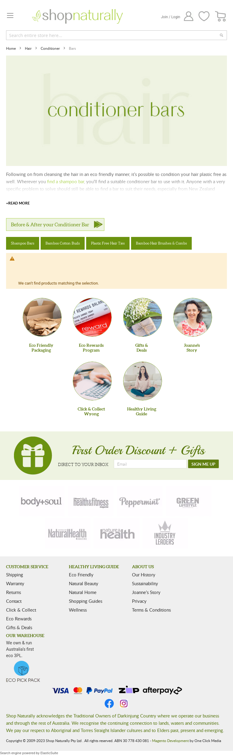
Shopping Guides (85, 601)
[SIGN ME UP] (203, 463)
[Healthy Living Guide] (142, 381)
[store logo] (77, 16)
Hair (28, 48)
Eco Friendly (81, 575)
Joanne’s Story (146, 592)
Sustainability (145, 583)
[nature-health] (116, 533)
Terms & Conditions (151, 610)
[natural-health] (67, 533)
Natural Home (82, 592)
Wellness (78, 610)
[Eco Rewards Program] (92, 317)
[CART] (220, 16)
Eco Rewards (19, 619)
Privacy (139, 601)
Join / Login (170, 17)
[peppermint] (140, 501)
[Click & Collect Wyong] (92, 381)
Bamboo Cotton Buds (63, 243)
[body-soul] (42, 501)
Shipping (14, 575)
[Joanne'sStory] (193, 317)
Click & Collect (21, 610)
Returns (13, 592)
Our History (143, 575)
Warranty (15, 583)
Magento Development (170, 740)
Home (11, 48)
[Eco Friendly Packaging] (42, 317)
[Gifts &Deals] (142, 317)
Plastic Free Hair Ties (108, 243)
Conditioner (51, 48)
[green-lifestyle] (188, 501)
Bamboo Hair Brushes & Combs (161, 243)
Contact (14, 601)
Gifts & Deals (19, 627)
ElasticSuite (49, 753)
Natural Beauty (83, 583)
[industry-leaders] (165, 533)
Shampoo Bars (22, 243)
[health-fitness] (90, 501)
